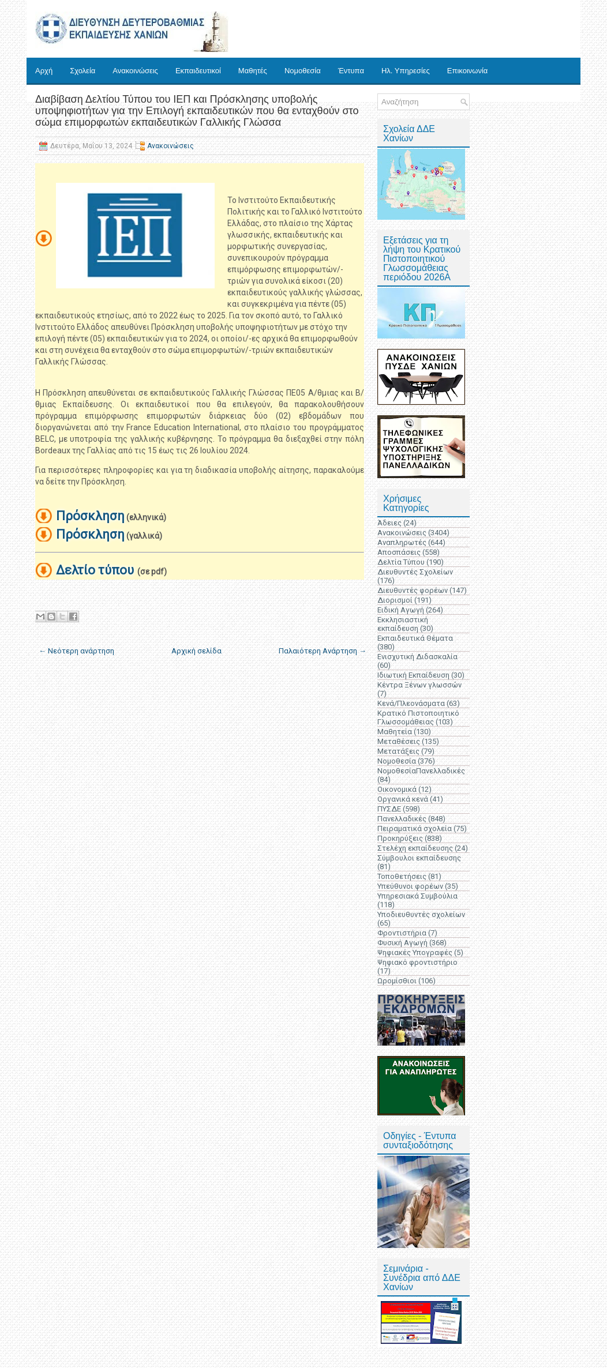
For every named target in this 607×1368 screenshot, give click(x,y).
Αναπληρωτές (401, 542)
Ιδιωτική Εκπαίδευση (413, 675)
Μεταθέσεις (398, 741)
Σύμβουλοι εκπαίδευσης (419, 858)
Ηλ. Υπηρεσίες (405, 70)
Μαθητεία (394, 731)
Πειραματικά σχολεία (414, 828)
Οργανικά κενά (402, 799)
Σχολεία (82, 70)
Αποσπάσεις (399, 552)
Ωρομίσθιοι (397, 980)
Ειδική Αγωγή (400, 610)
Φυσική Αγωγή (402, 942)
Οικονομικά (397, 789)
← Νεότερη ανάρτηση (76, 651)
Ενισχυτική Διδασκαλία (417, 656)
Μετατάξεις (398, 751)
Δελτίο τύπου (95, 570)
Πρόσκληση (90, 516)
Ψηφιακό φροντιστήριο (417, 962)
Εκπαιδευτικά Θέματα (415, 638)
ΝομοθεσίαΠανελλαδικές (421, 770)
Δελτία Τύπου (401, 562)
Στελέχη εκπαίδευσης (415, 848)
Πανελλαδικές (401, 818)
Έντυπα (351, 70)
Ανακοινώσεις (135, 70)
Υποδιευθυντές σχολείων (421, 914)
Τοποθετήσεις (401, 876)
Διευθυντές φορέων (412, 590)
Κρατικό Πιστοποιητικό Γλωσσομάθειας (418, 717)
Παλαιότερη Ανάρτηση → (322, 651)
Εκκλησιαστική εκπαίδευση (402, 624)
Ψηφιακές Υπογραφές (414, 952)
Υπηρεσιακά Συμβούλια (417, 896)
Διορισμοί (395, 600)
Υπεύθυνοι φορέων (410, 886)
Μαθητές (252, 70)
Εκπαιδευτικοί (198, 70)
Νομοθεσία (302, 70)
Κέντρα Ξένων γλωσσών (419, 685)
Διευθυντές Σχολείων (415, 572)
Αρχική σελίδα (196, 651)
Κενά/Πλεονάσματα (411, 703)
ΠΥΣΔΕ (389, 809)
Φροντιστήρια (401, 933)
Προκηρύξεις (400, 838)
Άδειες (389, 522)
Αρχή (44, 70)
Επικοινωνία (467, 70)
